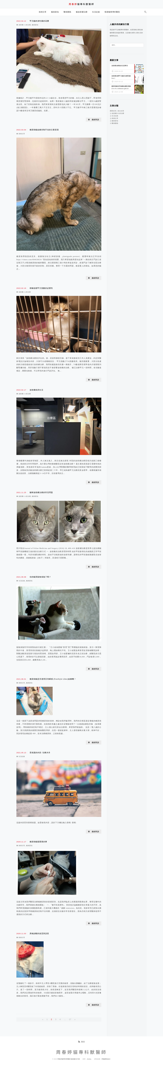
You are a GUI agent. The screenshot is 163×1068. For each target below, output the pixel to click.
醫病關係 (115, 123)
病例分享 (22, 134)
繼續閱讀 (95, 120)
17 (70, 1019)
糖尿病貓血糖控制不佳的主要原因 (44, 130)
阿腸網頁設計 (106, 1059)
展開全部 (113, 110)
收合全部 (121, 110)
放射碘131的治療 (25, 25)
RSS (81, 1041)
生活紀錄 (22, 581)
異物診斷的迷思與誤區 (39, 933)
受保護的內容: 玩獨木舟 (40, 753)
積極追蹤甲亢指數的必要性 (41, 288)
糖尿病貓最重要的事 (38, 842)
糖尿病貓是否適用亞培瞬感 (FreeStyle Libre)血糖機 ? (53, 679)
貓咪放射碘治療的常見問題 (41, 492)
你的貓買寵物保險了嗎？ (40, 577)
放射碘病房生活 (36, 390)
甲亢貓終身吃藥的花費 (39, 21)
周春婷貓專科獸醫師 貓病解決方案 (68, 1059)
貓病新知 (35, 25)
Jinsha (89, 1059)
